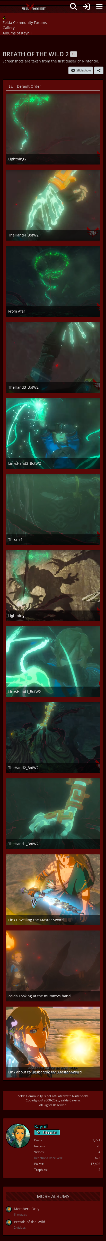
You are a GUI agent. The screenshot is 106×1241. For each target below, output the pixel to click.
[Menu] (99, 7)
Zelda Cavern (70, 1100)
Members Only (26, 1208)
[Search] (73, 7)
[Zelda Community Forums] (34, 8)
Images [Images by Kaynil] (39, 1146)
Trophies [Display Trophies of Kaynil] (40, 1169)
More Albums (53, 1196)
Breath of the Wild (29, 1221)
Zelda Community (30, 1096)
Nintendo (78, 1096)
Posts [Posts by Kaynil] (38, 1140)
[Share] (98, 70)
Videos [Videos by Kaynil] (39, 1152)
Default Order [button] (29, 86)
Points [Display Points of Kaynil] (38, 1164)
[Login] (86, 6)
